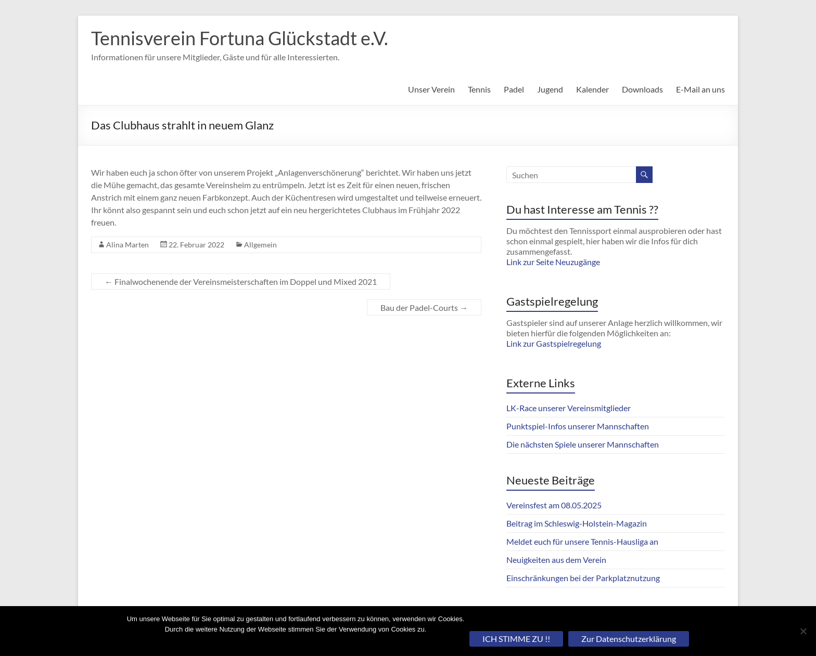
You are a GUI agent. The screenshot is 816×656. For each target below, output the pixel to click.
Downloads (642, 89)
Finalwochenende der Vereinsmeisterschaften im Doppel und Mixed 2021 (241, 281)
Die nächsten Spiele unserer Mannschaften (582, 444)
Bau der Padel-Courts (424, 307)
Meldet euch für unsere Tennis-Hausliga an (582, 541)
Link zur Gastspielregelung (553, 343)
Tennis (479, 89)
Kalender (592, 89)
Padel (514, 89)
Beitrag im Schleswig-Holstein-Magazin (576, 523)
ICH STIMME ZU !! (516, 639)
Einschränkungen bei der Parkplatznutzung (583, 578)
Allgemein (260, 244)
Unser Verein (431, 89)
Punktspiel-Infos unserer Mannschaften (577, 426)
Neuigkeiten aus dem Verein (556, 560)
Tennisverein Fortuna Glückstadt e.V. (239, 38)
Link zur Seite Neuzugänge (553, 262)
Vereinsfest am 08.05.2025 (554, 505)
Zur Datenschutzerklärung (628, 639)
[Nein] (803, 631)
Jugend (550, 89)
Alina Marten (127, 244)
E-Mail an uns (700, 89)
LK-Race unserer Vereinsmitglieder (568, 408)
